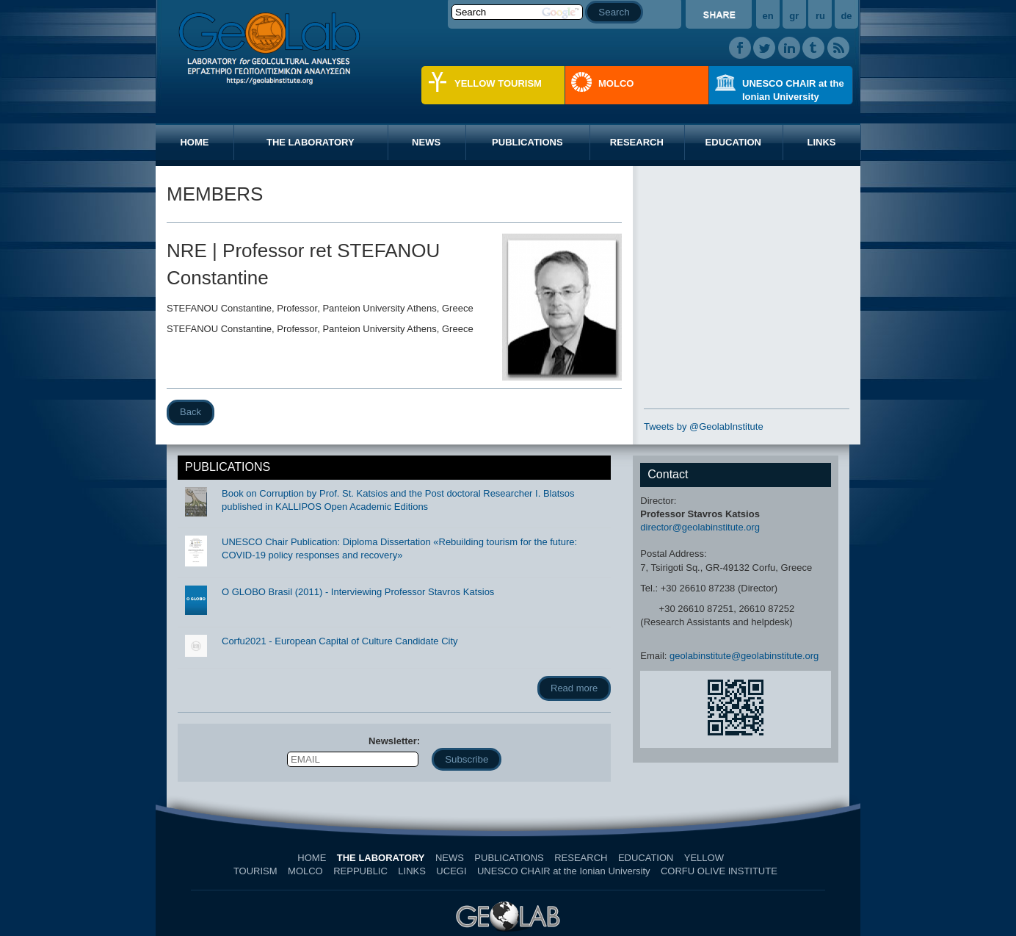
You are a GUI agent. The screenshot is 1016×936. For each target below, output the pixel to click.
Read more (574, 688)
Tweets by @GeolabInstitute (703, 426)
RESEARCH (637, 142)
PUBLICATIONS (527, 142)
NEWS (426, 142)
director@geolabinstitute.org (700, 527)
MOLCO (616, 83)
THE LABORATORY (310, 142)
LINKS (821, 142)
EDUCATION (733, 142)
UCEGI (451, 870)
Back (190, 411)
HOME (194, 142)
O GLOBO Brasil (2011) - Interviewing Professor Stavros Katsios (358, 591)
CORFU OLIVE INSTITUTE (719, 870)
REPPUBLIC (360, 870)
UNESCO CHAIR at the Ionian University (793, 90)
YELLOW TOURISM (498, 83)
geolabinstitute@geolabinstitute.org (744, 655)
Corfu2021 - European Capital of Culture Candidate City (340, 641)
